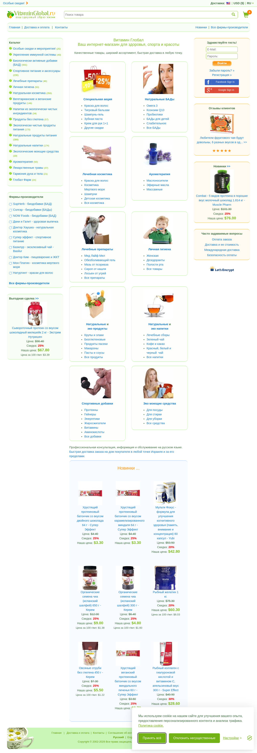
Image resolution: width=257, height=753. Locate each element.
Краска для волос (96, 105)
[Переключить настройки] (232, 738)
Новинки (201, 27)
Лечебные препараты (27, 81)
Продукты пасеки (96, 343)
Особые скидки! (15, 3)
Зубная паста (93, 119)
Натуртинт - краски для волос (33, 272)
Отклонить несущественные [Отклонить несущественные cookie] (194, 738)
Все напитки (155, 357)
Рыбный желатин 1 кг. (165, 594)
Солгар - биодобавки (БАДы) (32, 209)
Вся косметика (94, 202)
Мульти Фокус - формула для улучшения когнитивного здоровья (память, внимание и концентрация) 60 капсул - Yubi (165, 523)
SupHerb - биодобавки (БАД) (32, 203)
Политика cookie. (151, 725)
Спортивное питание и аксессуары (36, 71)
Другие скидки (94, 127)
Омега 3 (152, 105)
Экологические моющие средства (36, 151)
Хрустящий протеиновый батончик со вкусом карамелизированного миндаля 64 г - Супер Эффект (127, 518)
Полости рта (155, 264)
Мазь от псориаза (96, 264)
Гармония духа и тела (28, 173)
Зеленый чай (155, 339)
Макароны (91, 348)
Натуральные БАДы (159, 99)
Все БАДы (153, 127)
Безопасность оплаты (222, 255)
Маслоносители (157, 180)
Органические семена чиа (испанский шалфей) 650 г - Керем (90, 601)
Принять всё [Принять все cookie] (152, 738)
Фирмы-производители (26, 196)
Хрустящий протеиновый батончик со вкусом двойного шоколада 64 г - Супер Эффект (90, 518)
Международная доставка (222, 249)
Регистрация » (222, 75)
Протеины (91, 410)
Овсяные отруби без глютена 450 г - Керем (90, 672)
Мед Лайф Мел (94, 255)
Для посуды (154, 410)
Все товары (154, 269)
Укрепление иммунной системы (34, 54)
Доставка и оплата (37, 27)
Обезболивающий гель (99, 260)
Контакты (61, 27)
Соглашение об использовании (127, 732)
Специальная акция (98, 99)
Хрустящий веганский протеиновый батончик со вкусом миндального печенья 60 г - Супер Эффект (128, 681)
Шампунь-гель (94, 114)
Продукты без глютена (28, 119)
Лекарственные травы (28, 167)
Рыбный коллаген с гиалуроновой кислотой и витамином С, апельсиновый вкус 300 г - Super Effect (166, 679)
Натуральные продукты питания (35, 135)
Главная (14, 27)
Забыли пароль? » (222, 70)
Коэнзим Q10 (155, 110)
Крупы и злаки (94, 335)
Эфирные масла (158, 185)
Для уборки (154, 418)
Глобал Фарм (22, 179)
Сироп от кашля (95, 269)
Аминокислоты (94, 432)
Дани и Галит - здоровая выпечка (35, 221)
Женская (152, 255)
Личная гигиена (23, 87)
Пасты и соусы (94, 352)
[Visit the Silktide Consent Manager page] (249, 738)
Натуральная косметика (29, 93)
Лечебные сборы (158, 335)
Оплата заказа (222, 239)
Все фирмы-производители (229, 27)
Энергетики (92, 418)
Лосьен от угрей (95, 273)
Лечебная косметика (97, 174)
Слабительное (156, 123)
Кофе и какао (156, 343)
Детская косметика (97, 198)
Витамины (91, 427)
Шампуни (90, 194)
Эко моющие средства (159, 403)
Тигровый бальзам (96, 110)
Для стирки (154, 414)
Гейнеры (90, 414)
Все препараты (94, 277)
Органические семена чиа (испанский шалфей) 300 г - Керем (128, 601)
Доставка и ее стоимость (222, 244)
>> (37, 298)
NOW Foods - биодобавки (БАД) (34, 215)
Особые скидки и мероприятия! (34, 48)
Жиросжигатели (95, 423)
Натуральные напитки (28, 145)
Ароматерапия (23, 161)
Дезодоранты (156, 260)
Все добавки (92, 436)
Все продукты (93, 357)
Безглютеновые (94, 339)
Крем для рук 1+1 (96, 123)
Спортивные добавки (97, 403)
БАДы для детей (158, 119)
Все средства (156, 423)
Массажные (155, 189)
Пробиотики (155, 114)
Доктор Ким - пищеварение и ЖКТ (36, 257)
